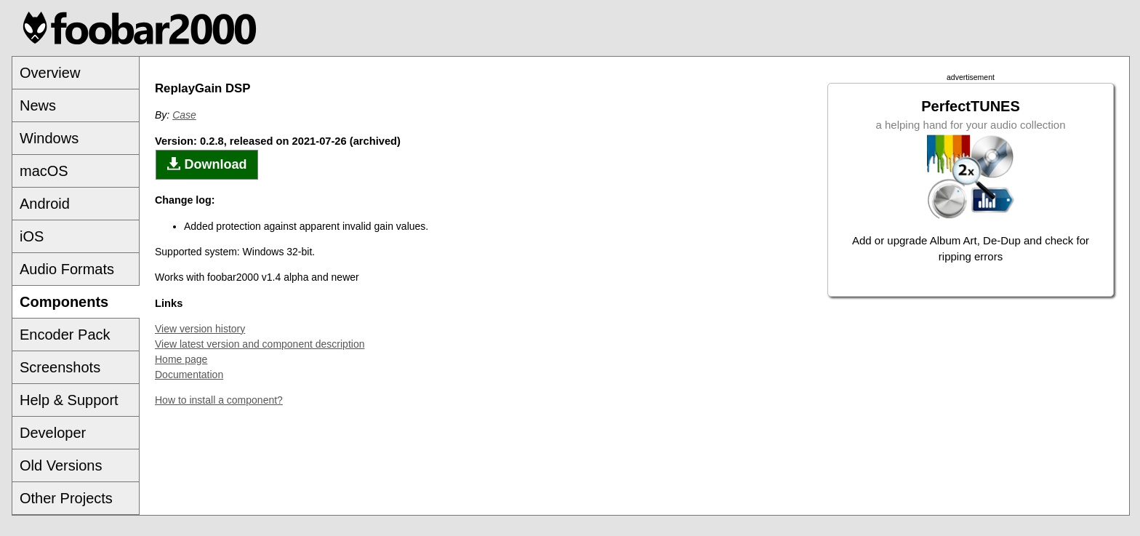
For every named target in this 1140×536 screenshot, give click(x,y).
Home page (181, 359)
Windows (49, 138)
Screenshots (60, 367)
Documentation (189, 374)
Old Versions (61, 465)
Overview (50, 73)
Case (184, 115)
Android (45, 204)
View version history (200, 329)
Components (64, 302)
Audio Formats (67, 269)
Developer (53, 433)
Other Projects (66, 498)
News (38, 105)
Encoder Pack (65, 335)
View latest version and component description (259, 344)
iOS (32, 236)
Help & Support (69, 400)
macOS (44, 171)
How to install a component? (219, 400)
